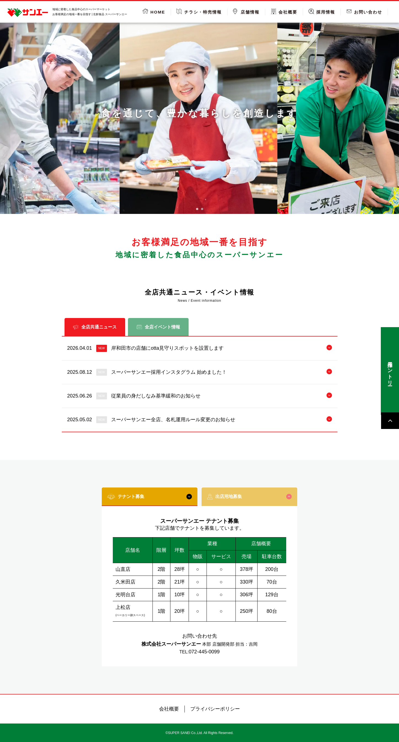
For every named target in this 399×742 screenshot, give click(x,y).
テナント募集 (149, 496)
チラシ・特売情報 (203, 12)
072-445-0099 (204, 651)
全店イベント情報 (158, 327)
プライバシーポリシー (215, 709)
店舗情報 (250, 12)
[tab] (197, 209)
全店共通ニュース (95, 327)
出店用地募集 (249, 496)
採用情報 (325, 12)
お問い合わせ (368, 12)
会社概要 (288, 12)
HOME (157, 12)
